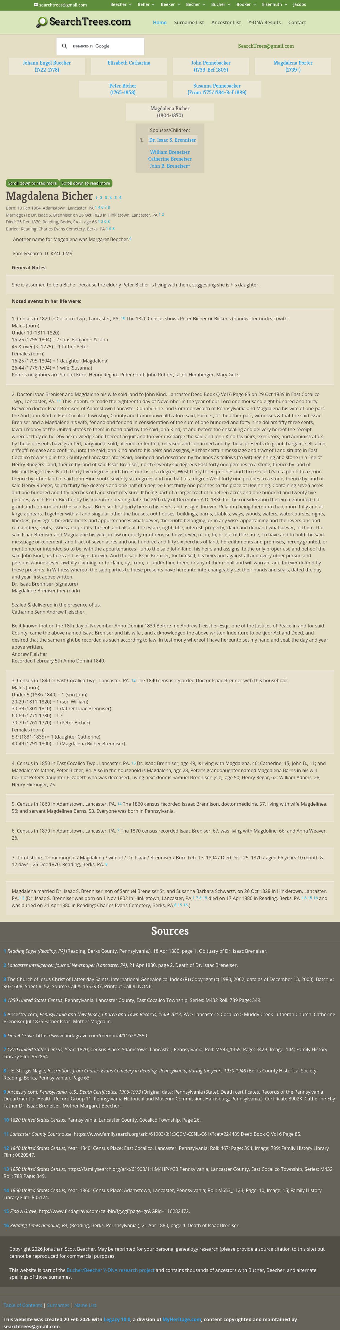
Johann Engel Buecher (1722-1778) (47, 66)
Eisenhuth (272, 5)
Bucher (218, 5)
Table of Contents (23, 1305)
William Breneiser (170, 152)
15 (6, 1211)
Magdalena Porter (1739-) (293, 66)
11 (6, 1134)
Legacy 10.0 (117, 1319)
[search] (99, 46)
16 (6, 1225)
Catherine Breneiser (170, 158)
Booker (244, 5)
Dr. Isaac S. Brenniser (172, 139)
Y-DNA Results (264, 23)
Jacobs (299, 5)
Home (160, 23)
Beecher (118, 5)
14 (6, 1190)
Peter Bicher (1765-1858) (122, 89)
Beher (144, 5)
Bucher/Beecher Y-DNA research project (111, 1270)
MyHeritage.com (181, 1319)
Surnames (58, 1305)
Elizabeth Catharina (129, 62)
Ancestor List (226, 23)
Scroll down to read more (32, 183)
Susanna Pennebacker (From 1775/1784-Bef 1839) (217, 89)
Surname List (189, 23)
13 (6, 1169)
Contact (297, 23)
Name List (85, 1305)
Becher (193, 5)
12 (6, 1148)
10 (6, 1120)
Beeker (168, 5)
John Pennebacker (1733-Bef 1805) (211, 66)
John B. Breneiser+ (170, 165)
